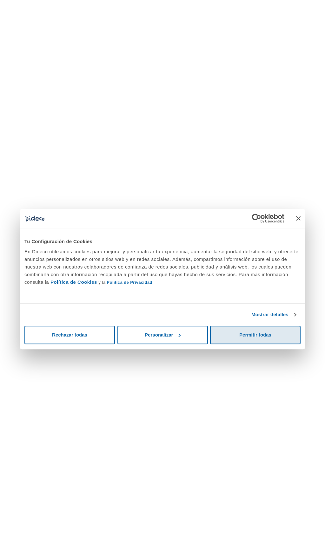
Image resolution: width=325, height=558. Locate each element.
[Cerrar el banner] (298, 218)
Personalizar (163, 334)
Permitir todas (255, 334)
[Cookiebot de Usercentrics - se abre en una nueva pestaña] (256, 218)
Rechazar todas (69, 334)
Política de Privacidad (129, 282)
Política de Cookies (73, 282)
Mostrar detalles (270, 314)
